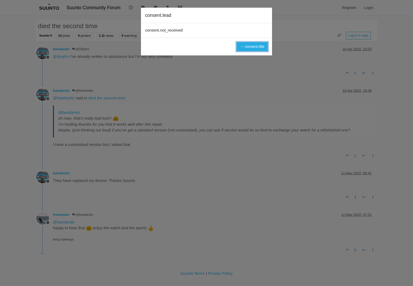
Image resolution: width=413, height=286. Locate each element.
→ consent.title (252, 46)
